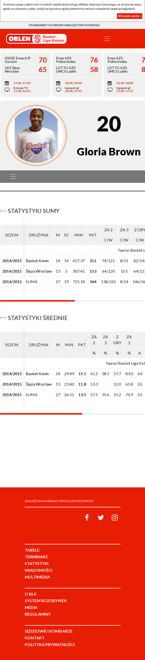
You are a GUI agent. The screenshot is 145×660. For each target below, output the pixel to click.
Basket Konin (37, 260)
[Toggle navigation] (107, 39)
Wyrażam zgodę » (129, 15)
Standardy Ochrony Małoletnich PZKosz (64, 25)
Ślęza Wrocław (39, 271)
